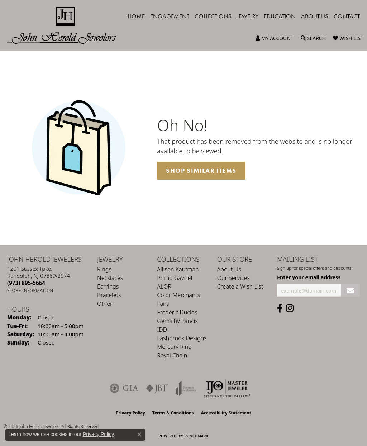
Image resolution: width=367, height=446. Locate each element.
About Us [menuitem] (229, 269)
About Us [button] (314, 16)
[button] (275, 38)
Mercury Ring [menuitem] (174, 347)
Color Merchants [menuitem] (178, 295)
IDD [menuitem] (162, 329)
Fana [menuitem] (163, 304)
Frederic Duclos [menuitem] (177, 312)
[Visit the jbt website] (157, 388)
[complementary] (315, 406)
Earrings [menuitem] (108, 286)
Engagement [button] (169, 16)
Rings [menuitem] (104, 269)
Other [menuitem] (104, 304)
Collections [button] (213, 16)
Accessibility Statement (226, 413)
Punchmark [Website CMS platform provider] (197, 435)
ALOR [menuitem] (164, 286)
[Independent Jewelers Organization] (227, 388)
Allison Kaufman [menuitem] (178, 269)
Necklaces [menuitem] (110, 278)
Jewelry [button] (247, 16)
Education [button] (280, 16)
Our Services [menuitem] (233, 278)
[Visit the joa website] (186, 388)
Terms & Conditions (173, 413)
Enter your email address (308, 277)
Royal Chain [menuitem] (172, 355)
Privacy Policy (130, 413)
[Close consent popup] (139, 434)
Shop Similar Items (201, 170)
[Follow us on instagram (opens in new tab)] (290, 308)
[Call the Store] (26, 282)
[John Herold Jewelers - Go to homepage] (67, 25)
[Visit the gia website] (124, 388)
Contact (347, 16)
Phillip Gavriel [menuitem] (174, 278)
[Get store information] (30, 291)
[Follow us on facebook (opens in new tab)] (279, 308)
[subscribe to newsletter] (350, 290)
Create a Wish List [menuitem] (240, 286)
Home (136, 16)
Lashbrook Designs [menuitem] (181, 338)
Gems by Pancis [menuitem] (177, 321)
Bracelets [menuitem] (109, 295)
